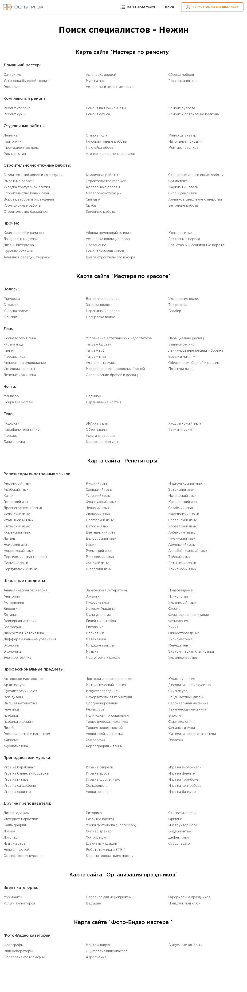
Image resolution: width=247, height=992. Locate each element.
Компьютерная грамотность (109, 856)
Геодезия (176, 740)
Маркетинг (95, 633)
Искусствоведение (102, 691)
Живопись (12, 740)
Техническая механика (187, 709)
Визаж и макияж (181, 356)
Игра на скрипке (17, 792)
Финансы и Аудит (182, 728)
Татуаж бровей (98, 344)
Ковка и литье (180, 233)
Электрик (12, 87)
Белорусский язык (101, 538)
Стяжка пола (96, 135)
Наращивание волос (102, 311)
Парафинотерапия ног (22, 429)
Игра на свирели (99, 767)
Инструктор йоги (182, 825)
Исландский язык (182, 495)
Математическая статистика (192, 734)
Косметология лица (20, 338)
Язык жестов (14, 843)
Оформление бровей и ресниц (193, 362)
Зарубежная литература (106, 590)
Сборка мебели (181, 74)
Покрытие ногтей (18, 402)
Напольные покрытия (186, 141)
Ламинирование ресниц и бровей (195, 350)
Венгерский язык (100, 557)
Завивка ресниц (181, 344)
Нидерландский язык (185, 483)
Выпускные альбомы (185, 945)
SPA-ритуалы (97, 423)
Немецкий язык (16, 544)
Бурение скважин (18, 251)
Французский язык (101, 502)
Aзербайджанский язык (187, 551)
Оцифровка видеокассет (107, 951)
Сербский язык (180, 508)
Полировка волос (100, 317)
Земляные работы (101, 211)
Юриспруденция (181, 679)
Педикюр (93, 396)
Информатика (97, 602)
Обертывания (97, 429)
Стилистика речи (182, 813)
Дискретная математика (24, 633)
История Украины (100, 608)
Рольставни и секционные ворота (196, 245)
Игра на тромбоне (183, 779)
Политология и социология (108, 715)
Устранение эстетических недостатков (119, 338)
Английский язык (17, 483)
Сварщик (93, 199)
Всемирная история (20, 621)
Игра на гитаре (16, 779)
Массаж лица (14, 356)
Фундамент (177, 181)
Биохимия (176, 715)
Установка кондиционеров (108, 239)
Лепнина (10, 135)
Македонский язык (183, 514)
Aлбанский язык (181, 532)
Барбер (174, 311)
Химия (173, 627)
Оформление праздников (189, 897)
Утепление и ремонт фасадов (110, 154)
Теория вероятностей (104, 728)
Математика (96, 639)
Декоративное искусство (189, 685)
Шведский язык (99, 569)
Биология (11, 608)
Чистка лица (14, 344)
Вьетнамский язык (101, 532)
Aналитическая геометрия (25, 590)
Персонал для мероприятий (109, 897)
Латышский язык (182, 563)
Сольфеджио (97, 785)
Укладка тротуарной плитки (27, 187)
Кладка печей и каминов (24, 233)
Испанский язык (17, 514)
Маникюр (11, 396)
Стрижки (11, 305)
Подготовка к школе (103, 657)
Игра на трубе (98, 773)
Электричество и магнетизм (27, 734)
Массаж (10, 435)
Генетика (11, 709)
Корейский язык (17, 532)
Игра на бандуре (182, 792)
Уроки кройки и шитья (104, 734)
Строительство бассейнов (26, 211)
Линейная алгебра (101, 621)
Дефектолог (178, 837)
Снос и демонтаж (182, 193)
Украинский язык (182, 602)
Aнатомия (12, 596)
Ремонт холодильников (105, 251)
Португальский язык (20, 569)
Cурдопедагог (179, 843)
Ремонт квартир (17, 108)
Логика (9, 831)
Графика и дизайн (18, 721)
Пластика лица (180, 369)
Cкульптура (178, 691)
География (13, 627)
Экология (11, 645)
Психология (178, 596)
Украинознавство (182, 657)
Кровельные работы (103, 187)
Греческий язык (17, 502)
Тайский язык (179, 557)
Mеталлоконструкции (104, 193)
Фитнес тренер (99, 831)
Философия (96, 740)
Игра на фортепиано (103, 779)
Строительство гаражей (106, 181)
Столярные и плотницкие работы (195, 175)
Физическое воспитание (188, 615)
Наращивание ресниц (186, 338)
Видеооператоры (18, 951)
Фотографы (14, 945)
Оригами (175, 819)
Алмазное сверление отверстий (195, 199)
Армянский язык (181, 544)
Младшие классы (100, 645)
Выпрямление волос (102, 298)
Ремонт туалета (181, 108)
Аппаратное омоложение (25, 362)
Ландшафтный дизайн (21, 239)
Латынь (10, 538)
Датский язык (97, 526)
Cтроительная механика (188, 703)
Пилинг (9, 350)
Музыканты (13, 897)
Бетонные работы (183, 205)
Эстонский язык (181, 489)
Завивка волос (98, 305)
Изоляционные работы (22, 205)
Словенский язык (182, 520)
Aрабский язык (16, 489)
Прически (12, 298)
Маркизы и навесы (183, 187)
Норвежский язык (18, 551)
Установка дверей (101, 74)
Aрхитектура (15, 685)
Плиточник (12, 141)
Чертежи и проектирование (109, 679)
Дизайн (9, 728)
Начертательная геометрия (109, 697)
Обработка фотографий (24, 957)
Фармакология (180, 721)
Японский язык (98, 514)
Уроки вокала (97, 792)
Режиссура (95, 709)
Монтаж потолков (183, 147)
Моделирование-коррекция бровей (115, 369)
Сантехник (12, 74)
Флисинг (10, 317)
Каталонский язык (183, 502)
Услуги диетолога (100, 435)
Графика (11, 715)
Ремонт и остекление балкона (193, 114)
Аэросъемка (96, 957)
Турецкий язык (98, 495)
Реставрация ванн (183, 81)
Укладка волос (16, 311)
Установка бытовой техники (27, 81)
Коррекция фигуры (102, 442)
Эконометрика (180, 639)
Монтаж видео (98, 945)
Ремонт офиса (98, 114)
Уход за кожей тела (184, 423)
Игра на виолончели (184, 767)
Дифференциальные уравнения (30, 639)
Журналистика (16, 746)
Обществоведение (184, 633)
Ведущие (93, 903)
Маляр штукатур (182, 135)
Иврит (91, 544)
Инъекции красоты (19, 369)
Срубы (91, 205)
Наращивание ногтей (103, 402)
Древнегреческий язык (23, 508)
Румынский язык (99, 551)
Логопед (10, 837)
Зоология (93, 596)
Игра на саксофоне (20, 785)
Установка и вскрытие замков (110, 87)
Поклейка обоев (99, 147)
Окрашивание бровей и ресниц (112, 375)
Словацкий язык (99, 489)
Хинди (8, 495)
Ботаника (12, 615)
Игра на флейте (181, 773)
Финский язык (97, 563)
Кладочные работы (102, 175)
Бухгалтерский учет (20, 691)
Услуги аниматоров (19, 903)
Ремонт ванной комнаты (106, 108)
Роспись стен (15, 154)
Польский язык (16, 563)
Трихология (178, 305)
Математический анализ (106, 685)
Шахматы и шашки (101, 843)
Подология (12, 423)
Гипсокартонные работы (106, 141)
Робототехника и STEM (105, 849)
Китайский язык (17, 526)
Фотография (96, 837)
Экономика (13, 651)
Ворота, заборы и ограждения (29, 199)
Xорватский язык (182, 526)
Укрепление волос (183, 298)
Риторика (94, 813)
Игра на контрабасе (185, 785)
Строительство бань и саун (26, 193)
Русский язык (97, 483)
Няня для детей (16, 849)
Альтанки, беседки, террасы (27, 257)
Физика (174, 608)
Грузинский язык (182, 538)
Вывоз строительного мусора (110, 257)
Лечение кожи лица (20, 375)
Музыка (92, 651)
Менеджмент (179, 645)
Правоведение (180, 590)
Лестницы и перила (184, 239)
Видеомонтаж (180, 831)
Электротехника (17, 657)
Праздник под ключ (184, 903)
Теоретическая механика (107, 721)
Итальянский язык (18, 520)
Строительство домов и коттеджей (33, 175)
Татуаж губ (95, 350)
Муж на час (95, 81)
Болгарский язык (100, 520)
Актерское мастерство (23, 679)
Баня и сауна (14, 442)
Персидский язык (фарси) (25, 557)
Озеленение (96, 245)
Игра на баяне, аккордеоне (26, 773)
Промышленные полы (21, 147)
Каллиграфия (15, 825)
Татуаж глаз (96, 356)
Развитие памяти (100, 819)
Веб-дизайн (13, 697)
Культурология (98, 615)
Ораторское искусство (23, 856)
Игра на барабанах (19, 767)
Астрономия (14, 602)
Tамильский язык (182, 569)
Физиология (178, 621)
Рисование (95, 627)
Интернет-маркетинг (21, 819)
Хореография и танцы (104, 746)
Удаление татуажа (101, 362)
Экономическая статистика (191, 651)
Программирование (102, 703)
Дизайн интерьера (19, 245)
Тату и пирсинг (180, 429)
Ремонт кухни (15, 114)
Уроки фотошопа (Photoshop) (111, 825)
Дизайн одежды (16, 813)
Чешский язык (97, 508)
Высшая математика (21, 703)
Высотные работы (19, 181)
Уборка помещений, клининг (109, 233)
